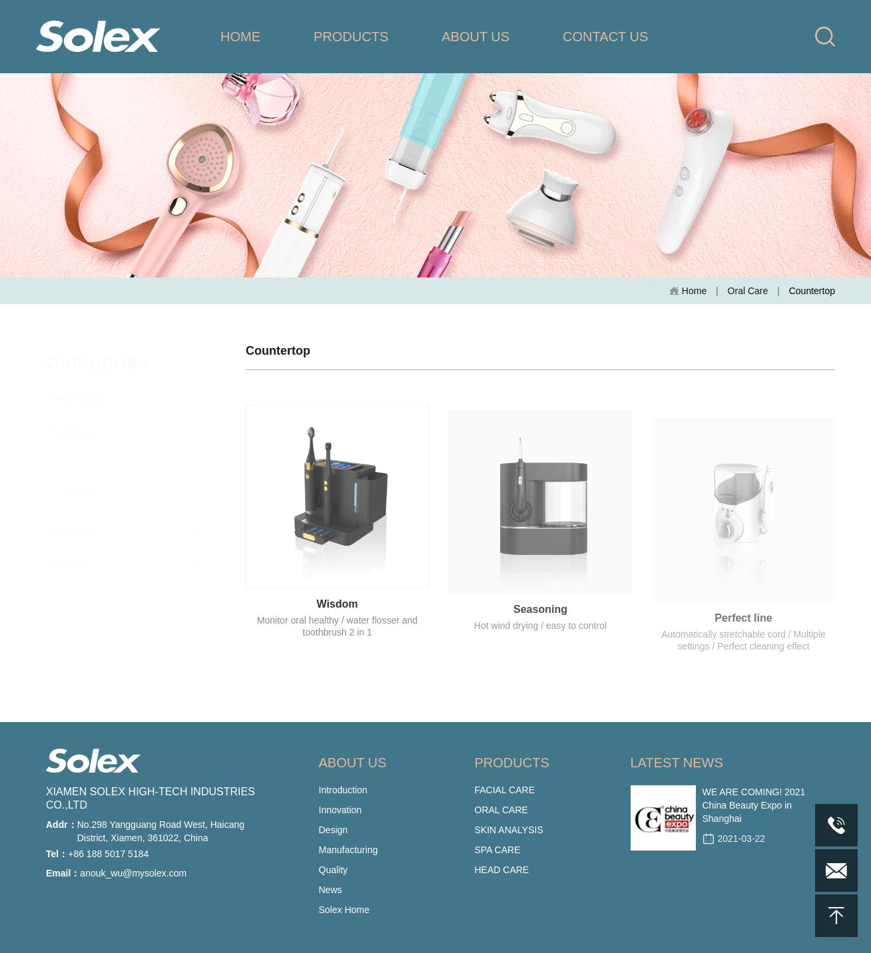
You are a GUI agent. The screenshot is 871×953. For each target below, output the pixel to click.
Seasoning (540, 619)
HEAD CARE (502, 869)
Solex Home (344, 909)
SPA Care (72, 521)
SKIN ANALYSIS (509, 830)
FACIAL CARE (505, 790)
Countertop (77, 483)
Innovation (340, 810)
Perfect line (743, 630)
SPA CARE (498, 850)
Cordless (72, 460)
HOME (240, 36)
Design (333, 830)
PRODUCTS (351, 36)
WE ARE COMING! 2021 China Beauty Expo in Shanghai (754, 805)
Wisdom (337, 610)
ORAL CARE (501, 810)
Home (688, 291)
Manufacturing (348, 850)
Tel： (57, 854)
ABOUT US (475, 36)
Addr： (61, 824)
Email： (63, 873)
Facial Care (76, 388)
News (330, 889)
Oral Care (748, 291)
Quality (333, 869)
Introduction (343, 790)
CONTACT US (605, 36)
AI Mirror (69, 555)
